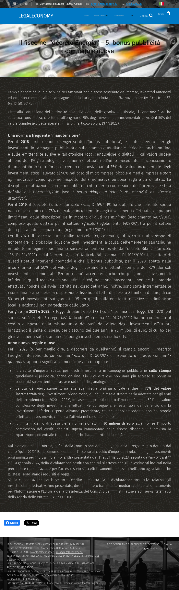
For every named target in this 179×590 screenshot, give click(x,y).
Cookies (167, 544)
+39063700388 (134, 4)
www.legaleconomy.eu (42, 552)
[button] (138, 16)
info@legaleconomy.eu (103, 4)
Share (12, 522)
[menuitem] (74, 16)
